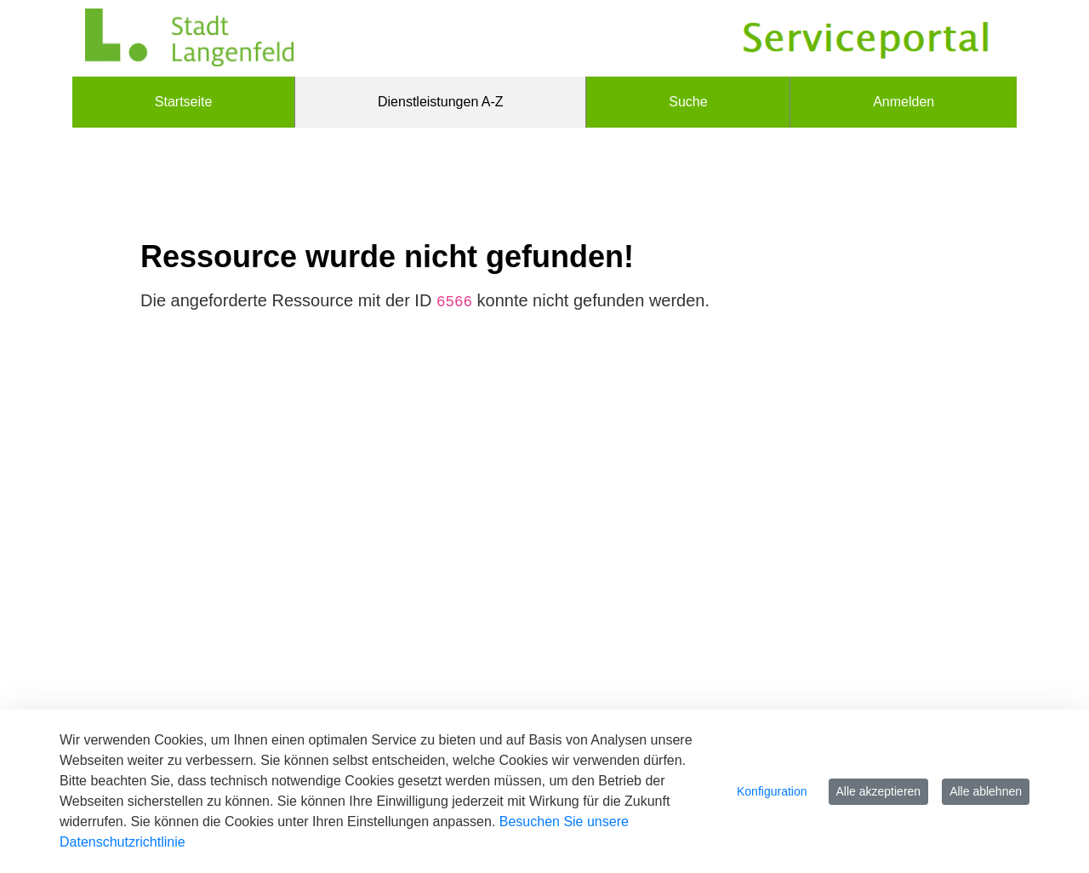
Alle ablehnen (985, 791)
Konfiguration (772, 791)
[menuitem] (183, 102)
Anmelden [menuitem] (903, 101)
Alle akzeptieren (878, 791)
